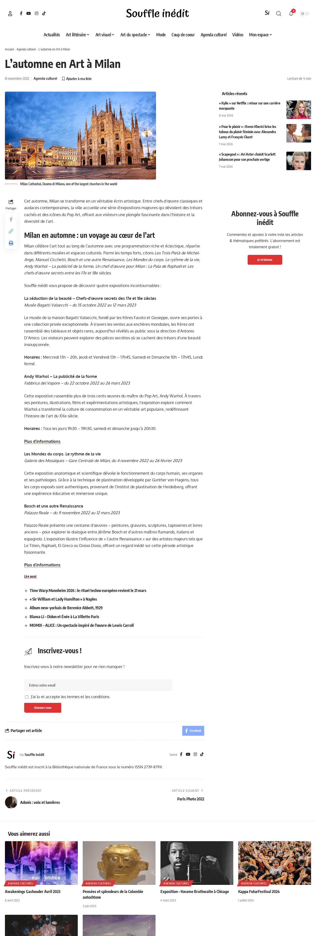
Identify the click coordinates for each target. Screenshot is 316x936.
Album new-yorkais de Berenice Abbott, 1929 (66, 607)
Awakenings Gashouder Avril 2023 (32, 891)
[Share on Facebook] (11, 219)
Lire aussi (30, 576)
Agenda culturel (26, 49)
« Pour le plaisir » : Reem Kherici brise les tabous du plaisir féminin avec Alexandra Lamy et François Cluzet (247, 131)
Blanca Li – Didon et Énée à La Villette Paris (64, 616)
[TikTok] (44, 13)
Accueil (9, 49)
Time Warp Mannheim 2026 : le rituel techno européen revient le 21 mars (88, 590)
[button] (10, 13)
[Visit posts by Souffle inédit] (11, 755)
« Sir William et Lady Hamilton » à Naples (63, 599)
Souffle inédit (34, 754)
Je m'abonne (264, 260)
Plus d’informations (42, 441)
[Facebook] (21, 13)
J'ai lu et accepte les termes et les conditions (70, 696)
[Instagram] (37, 13)
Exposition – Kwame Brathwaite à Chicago (194, 891)
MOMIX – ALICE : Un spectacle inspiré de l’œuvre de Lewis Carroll (82, 625)
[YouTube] (28, 13)
